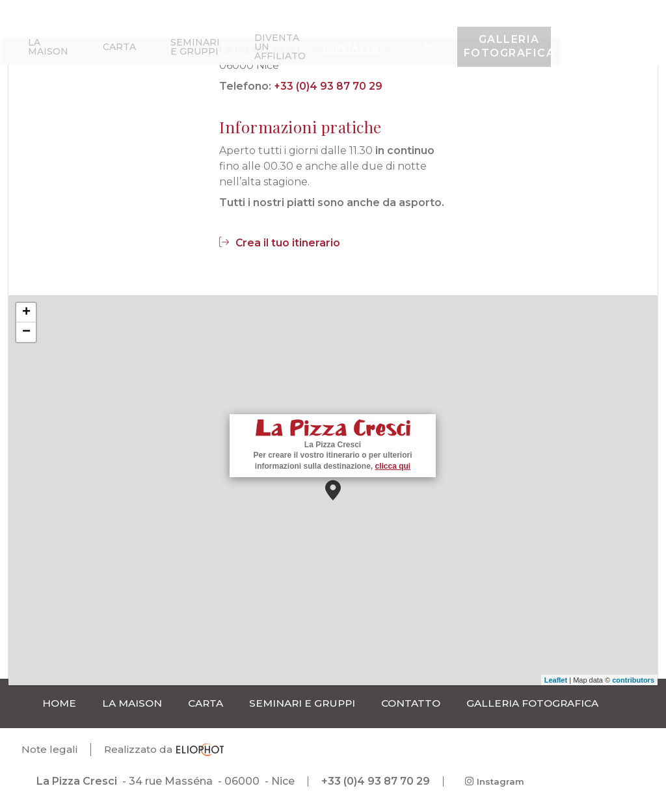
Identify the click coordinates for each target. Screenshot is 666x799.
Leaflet (555, 680)
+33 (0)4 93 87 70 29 (328, 86)
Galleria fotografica (614, 37)
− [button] (26, 332)
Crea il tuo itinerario (280, 243)
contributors (633, 680)
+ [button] (26, 312)
